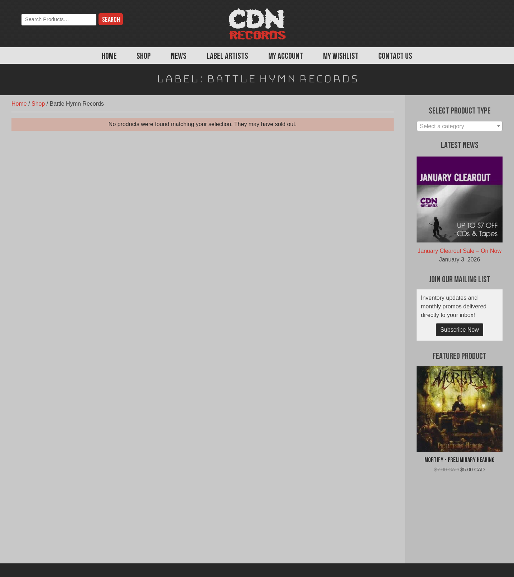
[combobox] (460, 126)
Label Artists (227, 56)
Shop (143, 56)
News (179, 56)
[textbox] (459, 126)
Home (109, 56)
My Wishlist (341, 56)
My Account (285, 56)
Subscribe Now (459, 330)
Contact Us (395, 56)
